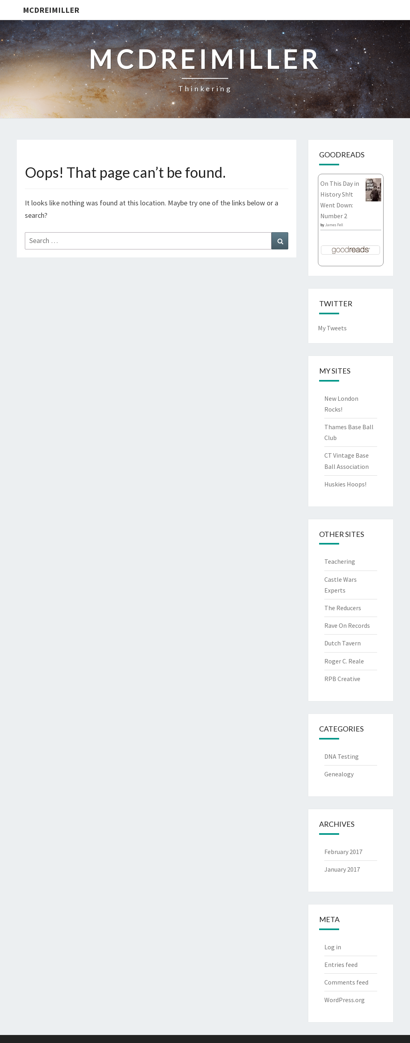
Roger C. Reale (344, 661)
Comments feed (346, 982)
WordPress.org (344, 1000)
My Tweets (332, 328)
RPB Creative (342, 679)
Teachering (339, 561)
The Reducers (342, 608)
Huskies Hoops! (345, 484)
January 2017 (342, 869)
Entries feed (341, 965)
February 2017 (343, 852)
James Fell (334, 224)
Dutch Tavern (342, 643)
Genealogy (339, 774)
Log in (332, 947)
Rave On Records (347, 625)
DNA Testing (341, 756)
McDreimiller (51, 10)
